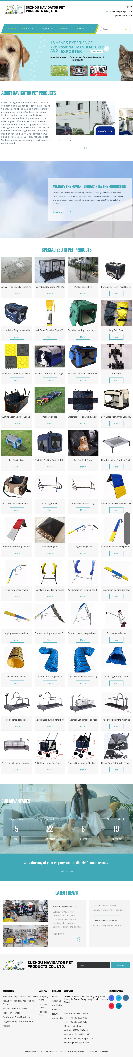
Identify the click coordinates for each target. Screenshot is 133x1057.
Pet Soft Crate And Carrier (15, 1008)
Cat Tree (116, 373)
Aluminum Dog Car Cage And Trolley (20, 996)
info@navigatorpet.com (120, 11)
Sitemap (104, 1051)
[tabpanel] (85, 118)
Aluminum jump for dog (83, 503)
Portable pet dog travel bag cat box (83, 330)
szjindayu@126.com (122, 15)
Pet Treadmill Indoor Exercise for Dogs (16, 763)
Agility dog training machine (116, 719)
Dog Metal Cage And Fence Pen (18, 1021)
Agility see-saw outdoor (16, 633)
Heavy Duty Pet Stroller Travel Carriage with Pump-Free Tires (116, 763)
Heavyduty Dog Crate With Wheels (50, 287)
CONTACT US (66, 871)
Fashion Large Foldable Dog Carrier (50, 373)
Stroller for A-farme (116, 633)
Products (66, 28)
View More (58, 212)
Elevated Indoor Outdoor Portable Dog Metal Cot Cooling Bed (116, 460)
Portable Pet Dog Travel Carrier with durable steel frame (116, 287)
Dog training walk (83, 546)
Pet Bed (6, 1025)
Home (13, 28)
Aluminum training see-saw (116, 590)
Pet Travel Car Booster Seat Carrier (16, 503)
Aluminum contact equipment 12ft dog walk (116, 546)
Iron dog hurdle (49, 503)
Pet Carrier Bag (49, 416)
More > (17, 293)
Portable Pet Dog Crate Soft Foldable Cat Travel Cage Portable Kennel (50, 460)
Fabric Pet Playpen (11, 1012)
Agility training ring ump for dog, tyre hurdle (83, 590)
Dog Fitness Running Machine (49, 719)
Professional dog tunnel (50, 676)
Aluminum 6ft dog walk (17, 590)
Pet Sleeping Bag (50, 546)
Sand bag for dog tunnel (116, 676)
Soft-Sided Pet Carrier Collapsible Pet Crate (116, 416)
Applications (48, 28)
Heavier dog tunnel (16, 676)
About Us (28, 28)
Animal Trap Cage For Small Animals (16, 287)
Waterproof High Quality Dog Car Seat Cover (83, 416)
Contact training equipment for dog (50, 633)
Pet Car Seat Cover (83, 460)
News (82, 28)
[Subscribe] (120, 965)
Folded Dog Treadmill (16, 719)
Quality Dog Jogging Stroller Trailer (83, 763)
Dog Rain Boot (116, 330)
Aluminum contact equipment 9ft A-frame (16, 546)
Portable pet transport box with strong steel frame (83, 373)
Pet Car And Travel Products (16, 1017)
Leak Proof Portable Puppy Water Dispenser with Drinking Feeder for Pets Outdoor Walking (50, 330)
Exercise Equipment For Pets (83, 719)
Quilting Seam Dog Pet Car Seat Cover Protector (16, 416)
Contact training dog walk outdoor (83, 633)
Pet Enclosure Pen (83, 287)
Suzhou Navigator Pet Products (65, 906)
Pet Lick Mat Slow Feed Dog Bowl (16, 373)
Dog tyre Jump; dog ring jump (50, 590)
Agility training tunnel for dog (83, 676)
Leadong (97, 1051)
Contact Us (57, 1018)
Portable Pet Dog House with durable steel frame (16, 330)
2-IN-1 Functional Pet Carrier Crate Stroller (50, 763)
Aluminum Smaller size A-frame (116, 503)
